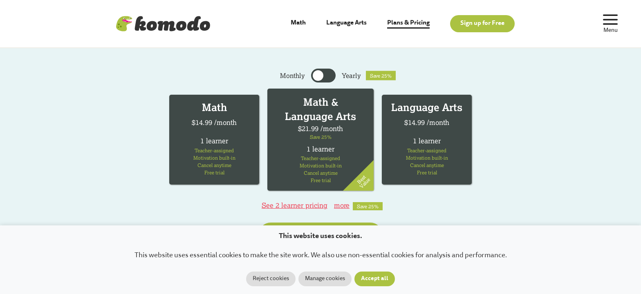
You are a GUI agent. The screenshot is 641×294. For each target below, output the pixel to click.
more (342, 205)
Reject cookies (271, 279)
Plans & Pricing (408, 23)
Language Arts (346, 23)
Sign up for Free (482, 23)
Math (298, 23)
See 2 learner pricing (294, 205)
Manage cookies (325, 279)
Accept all (374, 279)
